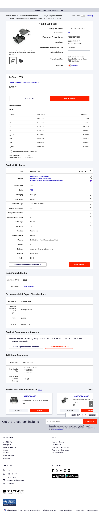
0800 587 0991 (10, 474)
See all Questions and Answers (26, 347)
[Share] (90, 15)
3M (69, 33)
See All (40, 390)
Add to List (29, 98)
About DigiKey (8, 442)
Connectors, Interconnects (29, 16)
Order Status (56, 445)
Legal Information (58, 453)
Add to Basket (69, 98)
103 (31, 190)
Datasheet (73, 65)
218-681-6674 (9, 477)
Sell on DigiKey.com (9, 447)
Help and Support (58, 442)
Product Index (11, 16)
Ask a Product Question (59, 347)
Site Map (6, 453)
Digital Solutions (8, 455)
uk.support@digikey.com (13, 480)
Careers (5, 450)
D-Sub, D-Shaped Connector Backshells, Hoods (26, 18)
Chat (6, 470)
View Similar (79, 264)
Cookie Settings (92, 510)
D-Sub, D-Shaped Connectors (52, 16)
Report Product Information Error (27, 264)
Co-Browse (8, 484)
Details (39, 411)
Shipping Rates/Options (60, 447)
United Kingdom (10, 510)
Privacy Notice (57, 430)
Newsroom (6, 458)
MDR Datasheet (29, 286)
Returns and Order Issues (60, 450)
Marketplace (7, 445)
